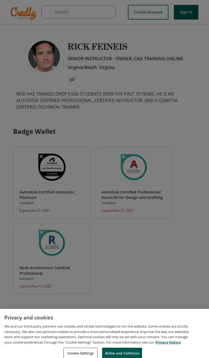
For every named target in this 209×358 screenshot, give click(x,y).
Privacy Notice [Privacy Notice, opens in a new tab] (168, 348)
